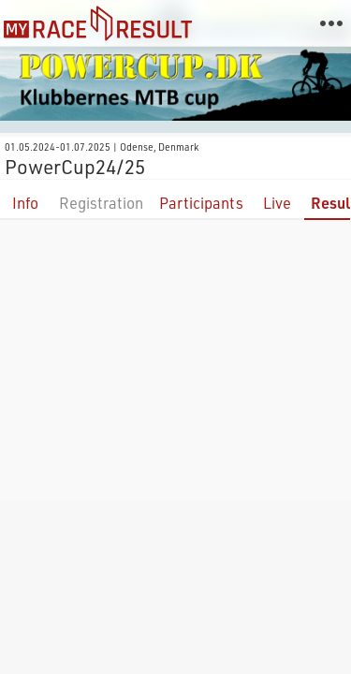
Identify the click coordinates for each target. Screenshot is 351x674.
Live (277, 202)
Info (25, 202)
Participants (201, 202)
